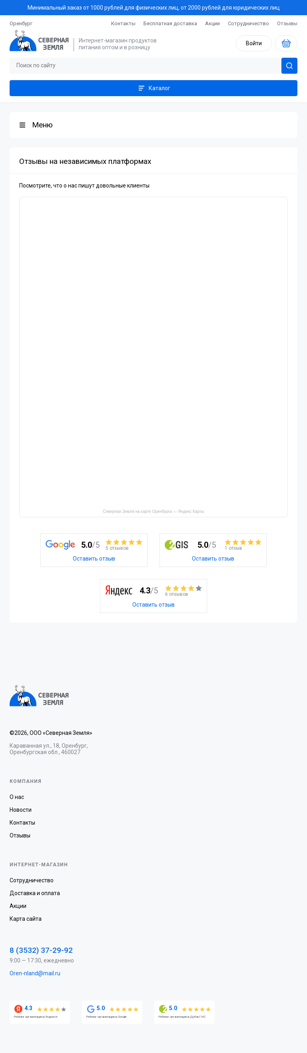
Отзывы (287, 23)
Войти (254, 43)
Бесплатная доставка (170, 23)
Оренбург (21, 23)
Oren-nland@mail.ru (35, 973)
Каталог (153, 88)
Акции (212, 23)
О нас (17, 797)
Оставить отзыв (94, 558)
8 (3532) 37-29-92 (41, 950)
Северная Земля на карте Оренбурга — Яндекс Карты (153, 511)
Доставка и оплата (35, 893)
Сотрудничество (248, 23)
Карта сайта (26, 919)
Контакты (123, 23)
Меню (42, 124)
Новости (21, 810)
